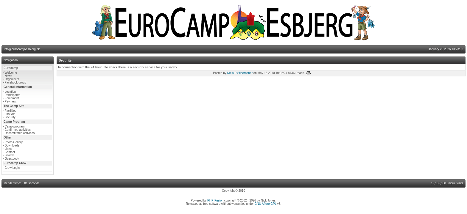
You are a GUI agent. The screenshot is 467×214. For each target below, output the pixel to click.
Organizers (12, 79)
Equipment (12, 98)
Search (9, 155)
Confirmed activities (18, 129)
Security (10, 117)
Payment (10, 101)
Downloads (12, 145)
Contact (10, 152)
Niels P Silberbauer (240, 73)
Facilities (10, 110)
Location (10, 91)
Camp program (15, 126)
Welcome (11, 72)
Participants (12, 95)
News (8, 76)
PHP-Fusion (215, 200)
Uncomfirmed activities (20, 133)
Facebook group (15, 82)
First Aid (10, 114)
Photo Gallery (14, 142)
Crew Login (12, 167)
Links (8, 148)
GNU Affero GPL (265, 203)
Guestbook (12, 158)
